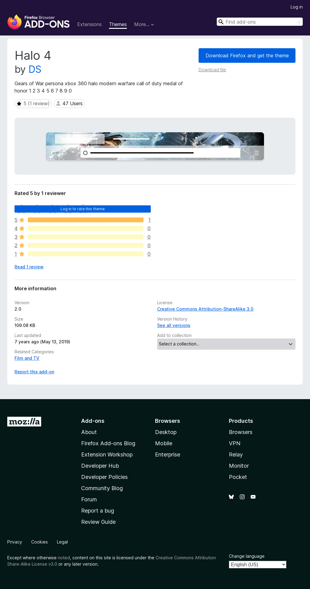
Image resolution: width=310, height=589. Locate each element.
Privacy (14, 541)
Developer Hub (100, 466)
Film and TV (27, 358)
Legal (62, 541)
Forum (89, 499)
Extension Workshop (107, 454)
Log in (297, 6)
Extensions (89, 24)
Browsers (240, 432)
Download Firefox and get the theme (247, 55)
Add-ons (92, 421)
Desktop (165, 432)
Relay (236, 454)
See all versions (173, 325)
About (89, 432)
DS (34, 69)
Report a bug (97, 510)
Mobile (163, 443)
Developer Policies (104, 477)
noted (64, 557)
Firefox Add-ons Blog (108, 443)
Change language (247, 556)
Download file (212, 69)
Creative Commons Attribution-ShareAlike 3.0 (205, 308)
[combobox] (260, 22)
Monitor (239, 466)
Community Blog (102, 488)
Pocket (238, 477)
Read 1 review (29, 266)
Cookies (39, 541)
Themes (118, 24)
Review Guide (98, 522)
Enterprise (167, 454)
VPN (234, 443)
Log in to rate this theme (83, 209)
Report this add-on (34, 371)
